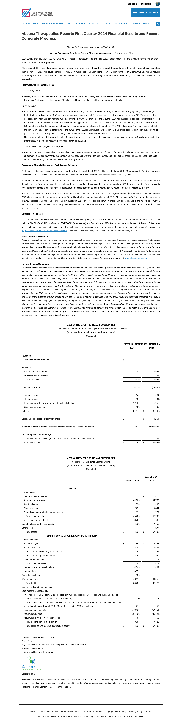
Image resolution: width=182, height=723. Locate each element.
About (32, 711)
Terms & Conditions (93, 711)
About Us (111, 23)
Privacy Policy (135, 711)
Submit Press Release (71, 711)
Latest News (30, 23)
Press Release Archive (48, 711)
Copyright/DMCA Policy (115, 711)
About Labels (76, 23)
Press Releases (52, 23)
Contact (95, 23)
